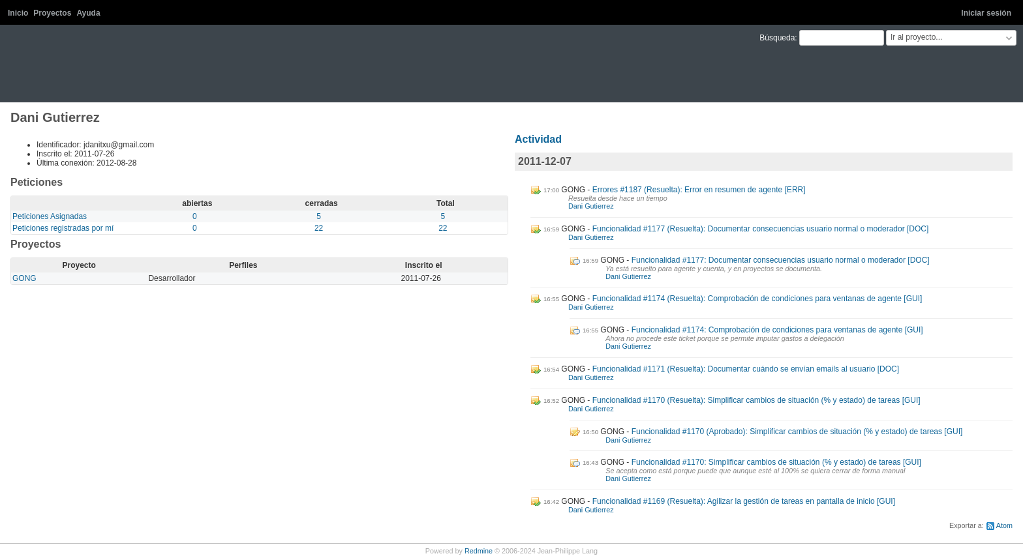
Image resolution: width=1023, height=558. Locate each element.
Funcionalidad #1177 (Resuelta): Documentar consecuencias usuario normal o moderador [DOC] (760, 228)
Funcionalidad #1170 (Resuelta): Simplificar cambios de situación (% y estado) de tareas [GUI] (756, 400)
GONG (24, 278)
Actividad (538, 139)
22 (318, 228)
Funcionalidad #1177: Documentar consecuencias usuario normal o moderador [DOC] (781, 260)
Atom (1004, 525)
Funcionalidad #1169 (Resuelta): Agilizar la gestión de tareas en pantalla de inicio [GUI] (743, 501)
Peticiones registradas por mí (63, 228)
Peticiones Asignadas (49, 216)
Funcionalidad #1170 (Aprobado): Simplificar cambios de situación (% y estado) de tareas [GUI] (797, 431)
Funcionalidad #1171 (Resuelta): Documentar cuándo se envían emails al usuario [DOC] (745, 369)
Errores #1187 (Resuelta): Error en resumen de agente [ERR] (699, 189)
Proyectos (52, 13)
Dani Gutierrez (591, 206)
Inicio (18, 13)
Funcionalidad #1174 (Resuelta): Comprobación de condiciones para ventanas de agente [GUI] (757, 298)
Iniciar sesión (986, 13)
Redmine (479, 551)
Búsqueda (777, 37)
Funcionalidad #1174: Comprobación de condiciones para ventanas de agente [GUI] (777, 329)
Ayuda (88, 13)
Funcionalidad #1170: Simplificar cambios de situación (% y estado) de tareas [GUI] (776, 462)
